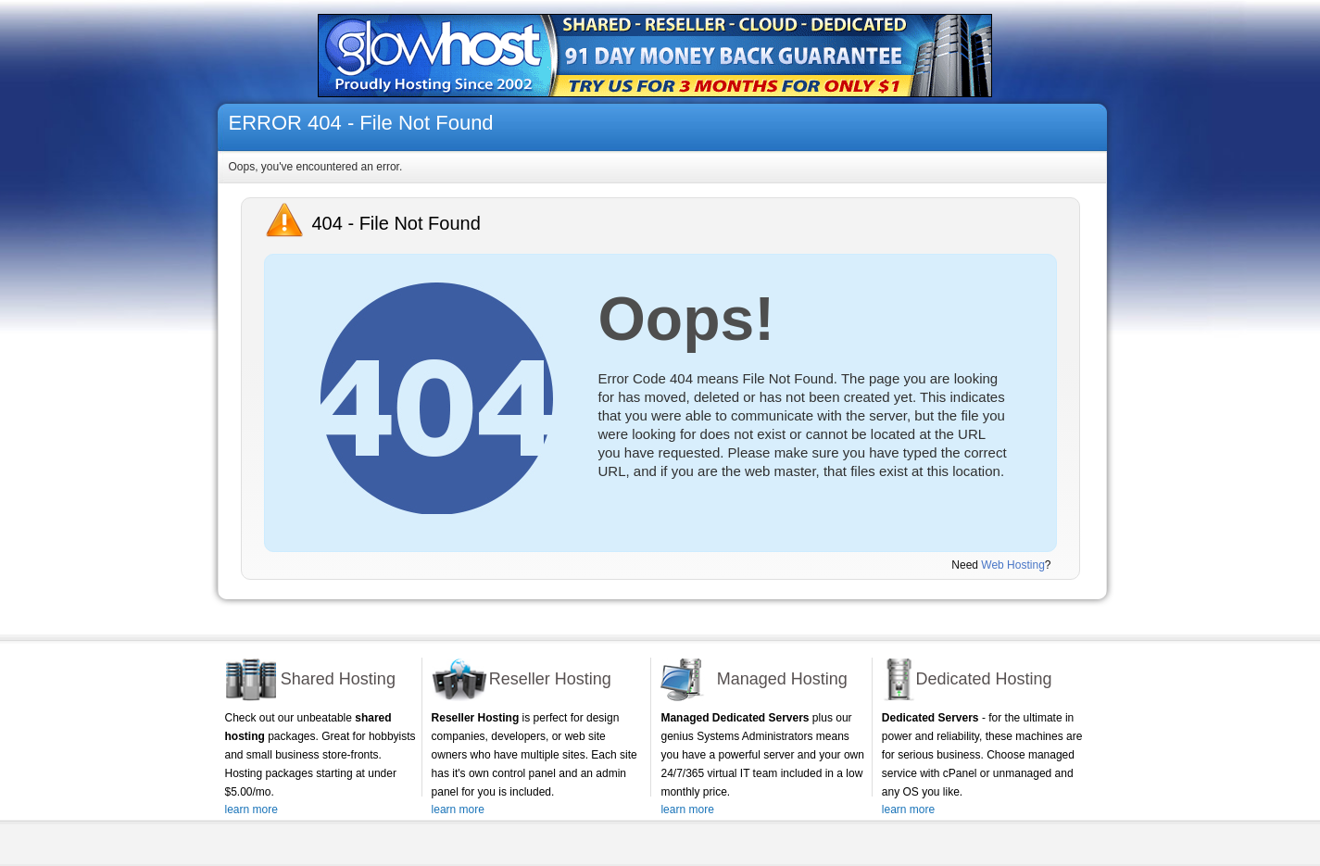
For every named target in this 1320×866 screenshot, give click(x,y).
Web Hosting (1012, 565)
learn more (251, 809)
